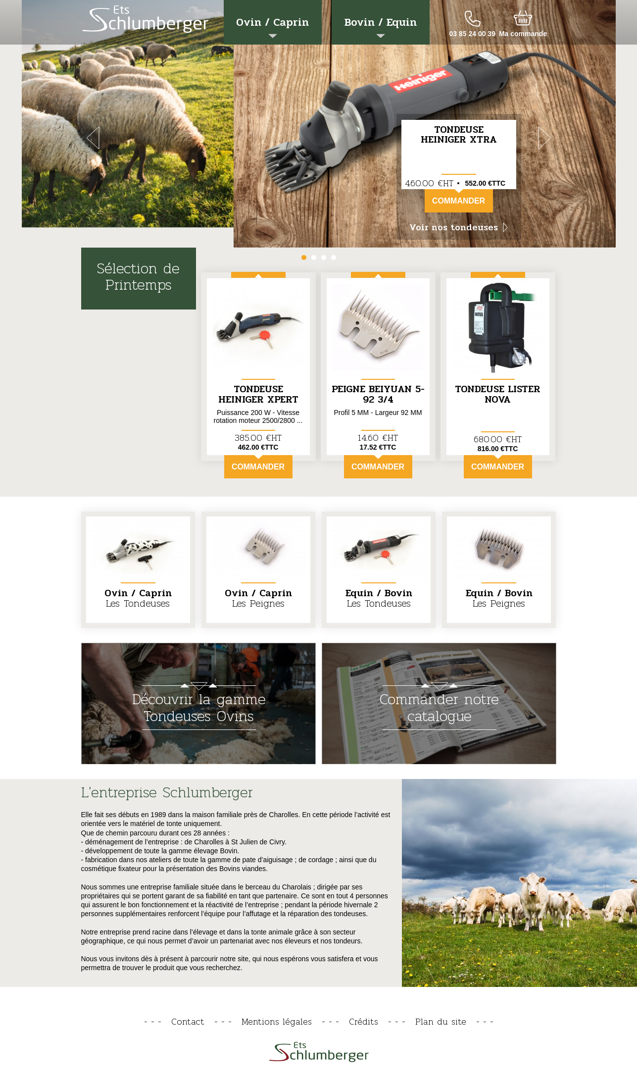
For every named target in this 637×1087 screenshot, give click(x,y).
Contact (187, 1021)
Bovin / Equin (380, 26)
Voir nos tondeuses (458, 227)
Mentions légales (277, 1021)
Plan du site (440, 1021)
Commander (458, 197)
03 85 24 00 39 (472, 34)
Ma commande (523, 34)
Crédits (363, 1021)
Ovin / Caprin (272, 26)
